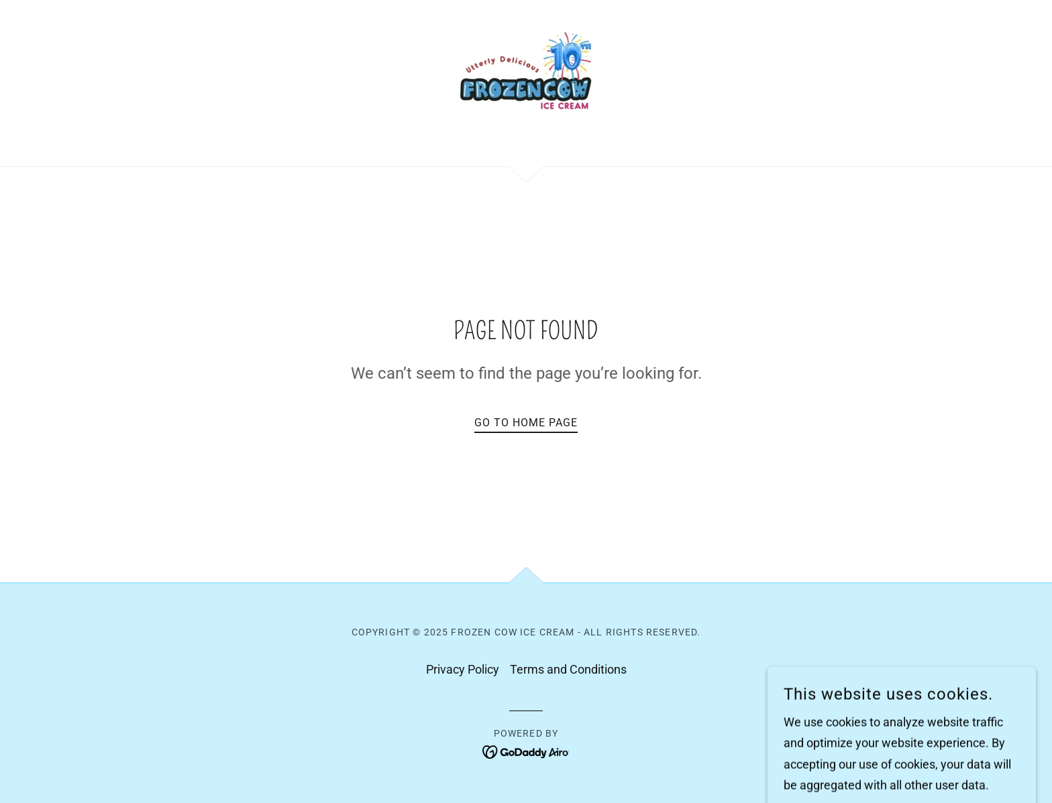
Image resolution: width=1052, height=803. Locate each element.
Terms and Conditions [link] (568, 669)
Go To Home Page (526, 422)
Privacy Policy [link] (462, 669)
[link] (526, 82)
